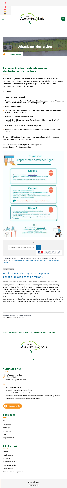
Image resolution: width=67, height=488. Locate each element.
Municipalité (7, 424)
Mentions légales (33, 482)
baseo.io (21, 317)
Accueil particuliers (10, 258)
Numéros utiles (8, 455)
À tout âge (6, 427)
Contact (5, 452)
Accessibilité (7, 458)
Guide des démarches (10, 462)
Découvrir (6, 421)
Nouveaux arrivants (9, 465)
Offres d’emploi (8, 468)
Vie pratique (13, 332)
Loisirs (5, 434)
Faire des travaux (24, 332)
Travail (21, 258)
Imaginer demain (8, 438)
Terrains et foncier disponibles (13, 472)
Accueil (5, 332)
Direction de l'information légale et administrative (17, 315)
